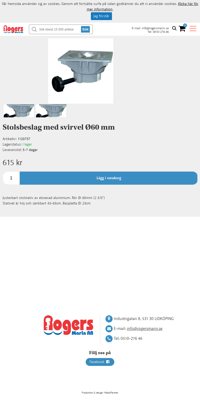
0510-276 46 (161, 32)
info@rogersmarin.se (155, 28)
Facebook (100, 362)
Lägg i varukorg (109, 178)
